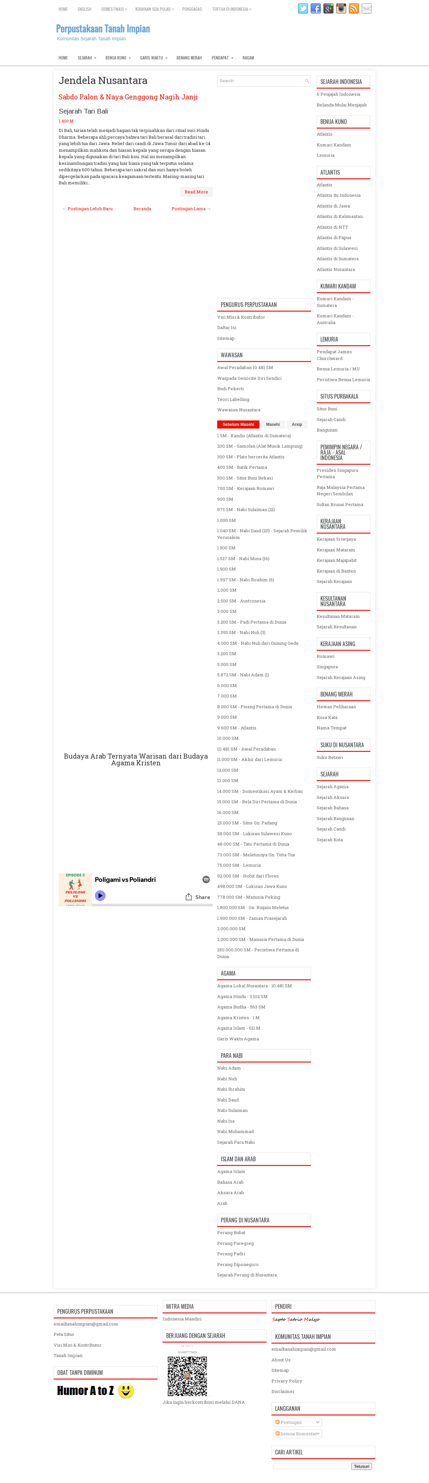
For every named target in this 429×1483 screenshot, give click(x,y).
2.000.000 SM (231, 929)
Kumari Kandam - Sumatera (335, 302)
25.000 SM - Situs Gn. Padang (247, 823)
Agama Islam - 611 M (238, 1028)
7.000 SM (227, 696)
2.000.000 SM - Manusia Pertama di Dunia (260, 939)
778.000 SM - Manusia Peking (248, 897)
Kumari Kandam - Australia (335, 319)
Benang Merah (189, 57)
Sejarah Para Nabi (236, 1142)
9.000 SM (227, 717)
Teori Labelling (233, 399)
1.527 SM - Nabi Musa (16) (243, 558)
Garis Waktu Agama (238, 1039)
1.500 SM (226, 548)
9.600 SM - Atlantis (236, 728)
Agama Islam (231, 1171)
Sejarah (89, 56)
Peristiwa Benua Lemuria (343, 379)
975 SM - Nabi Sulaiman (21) (246, 509)
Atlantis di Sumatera (338, 259)
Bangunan (327, 430)
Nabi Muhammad (235, 1131)
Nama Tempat (332, 728)
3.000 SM (227, 611)
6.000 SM (227, 685)
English (84, 9)
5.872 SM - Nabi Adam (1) (243, 675)
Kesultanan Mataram (338, 616)
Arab (222, 1203)
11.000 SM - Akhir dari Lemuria (249, 759)
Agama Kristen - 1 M (238, 1018)
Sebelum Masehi (238, 424)
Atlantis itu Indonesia (339, 195)
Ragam (248, 57)
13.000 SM (227, 780)
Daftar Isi (226, 327)
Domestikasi (116, 7)
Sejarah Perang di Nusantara (247, 1275)
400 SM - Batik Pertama (242, 467)
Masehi (273, 424)
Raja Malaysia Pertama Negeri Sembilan (341, 490)
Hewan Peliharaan (336, 707)
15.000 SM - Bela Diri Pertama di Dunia (257, 802)
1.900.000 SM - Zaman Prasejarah (252, 918)
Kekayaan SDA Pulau (156, 7)
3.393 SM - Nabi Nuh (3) (241, 632)
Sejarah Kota (330, 840)
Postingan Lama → (191, 209)
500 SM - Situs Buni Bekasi (245, 478)
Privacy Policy (286, 1381)
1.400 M (66, 121)
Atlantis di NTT (332, 227)
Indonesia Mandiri (182, 1319)
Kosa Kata (327, 717)
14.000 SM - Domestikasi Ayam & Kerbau (260, 791)
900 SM (225, 499)
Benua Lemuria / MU (338, 369)
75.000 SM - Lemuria (239, 865)
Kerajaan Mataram (336, 550)
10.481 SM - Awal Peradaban (246, 749)
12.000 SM (227, 770)
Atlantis (324, 134)
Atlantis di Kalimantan (340, 216)
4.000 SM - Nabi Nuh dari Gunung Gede (258, 643)
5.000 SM (227, 664)
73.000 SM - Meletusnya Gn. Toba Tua (256, 855)
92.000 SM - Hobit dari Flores (248, 876)
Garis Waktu (156, 56)
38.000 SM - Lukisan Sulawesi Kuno (254, 833)
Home (63, 9)
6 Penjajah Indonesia (338, 94)
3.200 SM (226, 653)
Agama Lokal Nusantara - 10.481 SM (254, 986)
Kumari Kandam (334, 145)
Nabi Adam (229, 1068)
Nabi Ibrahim (231, 1089)
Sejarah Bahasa (333, 808)
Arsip (297, 424)
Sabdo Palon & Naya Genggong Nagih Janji (128, 96)
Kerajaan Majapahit (337, 560)
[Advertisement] (136, 482)
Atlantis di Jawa (333, 206)
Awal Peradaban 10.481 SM (245, 367)
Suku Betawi (330, 757)
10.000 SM (228, 738)
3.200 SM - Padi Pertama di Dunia (251, 622)
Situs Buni (327, 409)
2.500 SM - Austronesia (241, 601)
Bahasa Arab (230, 1182)
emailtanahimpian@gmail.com (86, 1324)
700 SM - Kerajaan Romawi (245, 488)
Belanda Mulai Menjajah (342, 105)
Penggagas (192, 9)
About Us (281, 1360)
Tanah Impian (68, 1355)
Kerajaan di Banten (336, 571)
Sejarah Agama (333, 786)
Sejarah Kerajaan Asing (341, 677)
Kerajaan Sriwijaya (336, 539)
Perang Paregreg (235, 1243)
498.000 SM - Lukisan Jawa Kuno (252, 886)
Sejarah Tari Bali (83, 111)
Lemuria (325, 155)
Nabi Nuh (227, 1079)
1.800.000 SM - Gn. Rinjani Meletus (253, 907)
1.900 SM (226, 569)
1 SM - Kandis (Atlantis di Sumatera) (254, 436)
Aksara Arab (230, 1192)
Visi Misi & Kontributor (241, 317)
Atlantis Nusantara (336, 269)
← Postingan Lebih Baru (87, 209)
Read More (196, 192)
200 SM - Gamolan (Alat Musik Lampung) (260, 446)
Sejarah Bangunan (335, 818)
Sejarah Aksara (333, 797)
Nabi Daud (228, 1100)
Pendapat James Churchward (334, 355)
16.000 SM (228, 812)
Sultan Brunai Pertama (340, 504)
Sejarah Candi (331, 419)
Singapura (327, 667)
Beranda (142, 209)
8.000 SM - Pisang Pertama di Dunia (254, 707)
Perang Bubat (231, 1232)
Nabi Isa (226, 1121)
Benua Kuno (120, 56)
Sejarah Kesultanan (337, 627)
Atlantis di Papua (334, 237)
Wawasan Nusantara (238, 410)
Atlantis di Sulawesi (337, 248)
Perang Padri (231, 1254)
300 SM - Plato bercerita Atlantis (251, 457)
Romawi (325, 656)
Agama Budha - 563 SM (241, 1007)
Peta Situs (64, 1334)
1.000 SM (226, 520)
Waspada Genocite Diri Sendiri (249, 378)
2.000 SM (227, 590)
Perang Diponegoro (238, 1264)
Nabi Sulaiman (232, 1110)
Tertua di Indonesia (233, 7)
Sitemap (226, 338)
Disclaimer (283, 1391)
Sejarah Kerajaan (334, 581)
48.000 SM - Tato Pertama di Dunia (253, 844)
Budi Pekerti (230, 389)
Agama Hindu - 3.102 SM (242, 996)
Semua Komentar (296, 1434)
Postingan (288, 1422)
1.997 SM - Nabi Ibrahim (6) (245, 580)
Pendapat (225, 56)
